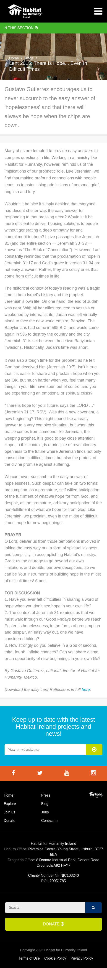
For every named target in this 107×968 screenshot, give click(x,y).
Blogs (29, 58)
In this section (20, 28)
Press (45, 795)
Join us (9, 812)
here (86, 689)
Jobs (45, 812)
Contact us (49, 821)
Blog (45, 804)
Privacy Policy (82, 958)
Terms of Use (29, 958)
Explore (10, 804)
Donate (9, 821)
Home (14, 58)
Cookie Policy (55, 958)
